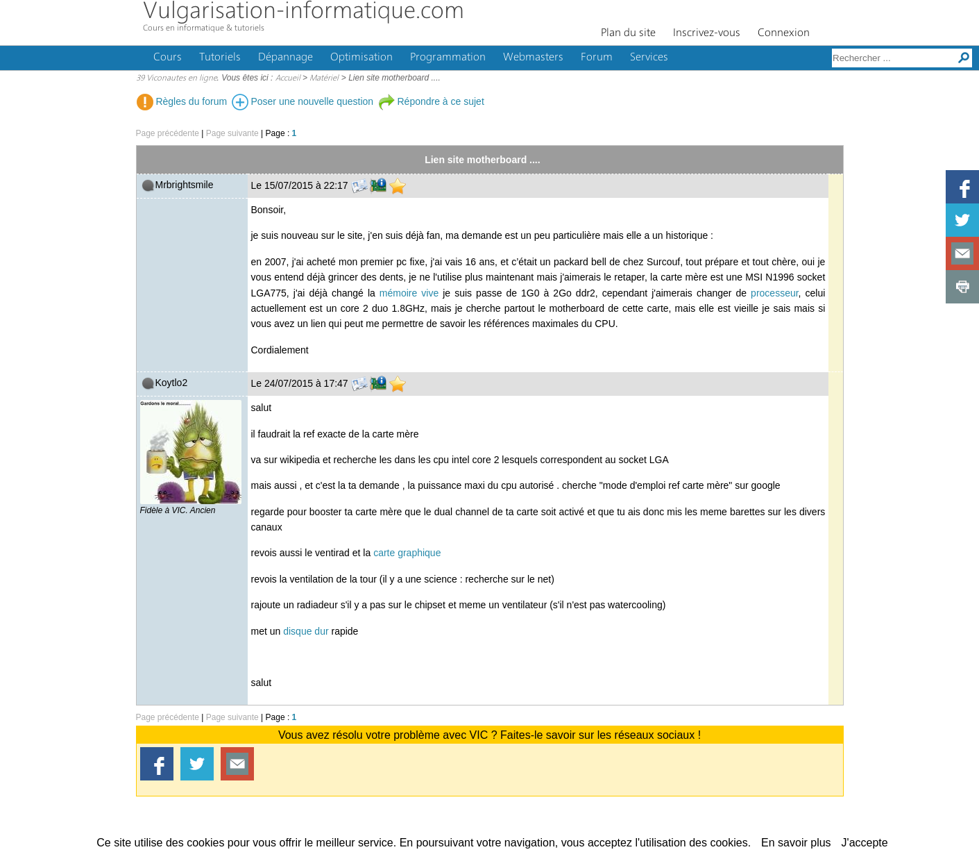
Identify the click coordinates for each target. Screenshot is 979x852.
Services (649, 57)
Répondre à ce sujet (431, 101)
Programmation (448, 57)
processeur (774, 293)
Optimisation (361, 57)
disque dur (305, 631)
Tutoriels (220, 57)
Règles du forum (182, 101)
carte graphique (407, 552)
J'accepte (865, 843)
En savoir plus (796, 843)
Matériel (324, 78)
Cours (167, 57)
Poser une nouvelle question (303, 101)
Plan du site (628, 33)
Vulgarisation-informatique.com (303, 12)
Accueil (287, 78)
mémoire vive (409, 293)
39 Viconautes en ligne (176, 78)
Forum (597, 57)
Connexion (784, 33)
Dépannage (285, 57)
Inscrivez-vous (706, 33)
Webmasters (533, 57)
